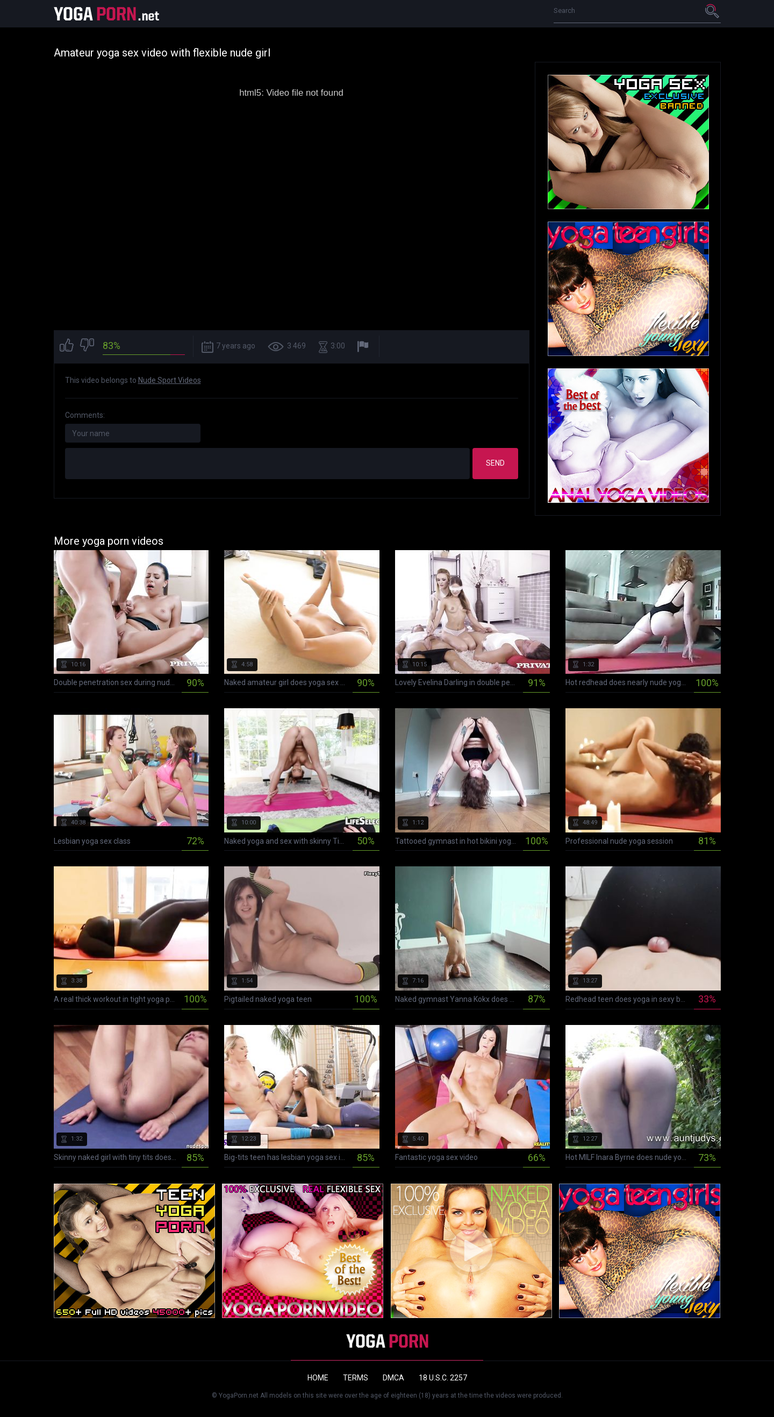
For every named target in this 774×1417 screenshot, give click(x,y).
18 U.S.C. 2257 (443, 1377)
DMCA (393, 1377)
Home (317, 1377)
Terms (355, 1377)
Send (495, 463)
